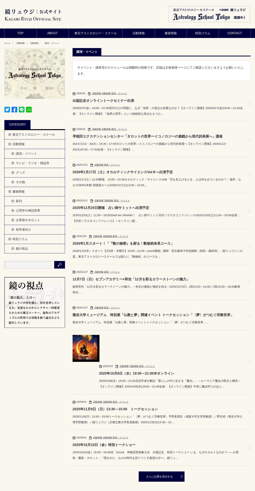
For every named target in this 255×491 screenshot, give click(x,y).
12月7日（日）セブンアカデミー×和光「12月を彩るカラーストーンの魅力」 (131, 279)
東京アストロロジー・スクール (95, 33)
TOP (20, 33)
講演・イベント (57, 43)
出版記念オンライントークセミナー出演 (103, 101)
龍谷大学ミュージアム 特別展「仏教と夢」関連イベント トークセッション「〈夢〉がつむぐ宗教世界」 (153, 315)
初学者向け (23, 229)
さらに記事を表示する (159, 448)
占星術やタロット (28, 220)
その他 (20, 182)
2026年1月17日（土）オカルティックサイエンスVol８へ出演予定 (123, 172)
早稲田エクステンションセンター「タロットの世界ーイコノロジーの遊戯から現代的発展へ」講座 (148, 136)
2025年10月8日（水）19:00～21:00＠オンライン (136, 345)
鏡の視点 (22, 248)
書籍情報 (171, 33)
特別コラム (202, 33)
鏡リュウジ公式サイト (208, 486)
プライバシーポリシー (27, 486)
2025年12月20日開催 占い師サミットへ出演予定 (111, 208)
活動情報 (139, 33)
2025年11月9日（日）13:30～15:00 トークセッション (115, 380)
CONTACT (235, 33)
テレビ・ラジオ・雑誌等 (32, 163)
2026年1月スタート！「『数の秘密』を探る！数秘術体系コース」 (123, 243)
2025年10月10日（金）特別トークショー (104, 416)
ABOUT (52, 33)
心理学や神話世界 (28, 210)
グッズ (20, 172)
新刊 (19, 201)
